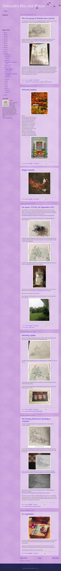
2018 (5, 47)
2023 (5, 38)
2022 (5, 39)
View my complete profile (7, 117)
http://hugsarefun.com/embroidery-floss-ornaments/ (40, 290)
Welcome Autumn (29, 89)
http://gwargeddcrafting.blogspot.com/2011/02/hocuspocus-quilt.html (36, 492)
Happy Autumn (28, 170)
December (7, 54)
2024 (5, 36)
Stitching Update (29, 335)
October (6, 58)
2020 (5, 43)
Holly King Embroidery (38, 411)
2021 (5, 41)
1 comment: (35, 504)
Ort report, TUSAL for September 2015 (38, 207)
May (6, 84)
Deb (11, 100)
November (7, 56)
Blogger (36, 568)
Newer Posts (23, 558)
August (6, 79)
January (6, 92)
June (6, 82)
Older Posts (55, 558)
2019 (5, 45)
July (6, 81)
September (7, 60)
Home (5, 11)
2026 (5, 32)
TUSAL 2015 (31, 327)
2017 (5, 49)
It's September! (28, 514)
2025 (5, 34)
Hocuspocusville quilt (35, 81)
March (6, 88)
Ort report (27, 327)
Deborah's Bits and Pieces (23, 6)
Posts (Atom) (28, 560)
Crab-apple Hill (28, 81)
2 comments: (35, 553)
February (7, 90)
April (6, 86)
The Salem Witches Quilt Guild (46, 81)
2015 (5, 53)
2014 (5, 94)
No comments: (36, 80)
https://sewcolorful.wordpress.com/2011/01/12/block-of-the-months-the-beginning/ (38, 472)
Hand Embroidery (28, 506)
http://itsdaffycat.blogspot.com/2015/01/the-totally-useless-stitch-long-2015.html (38, 215)
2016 (5, 51)
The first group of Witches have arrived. (38, 18)
